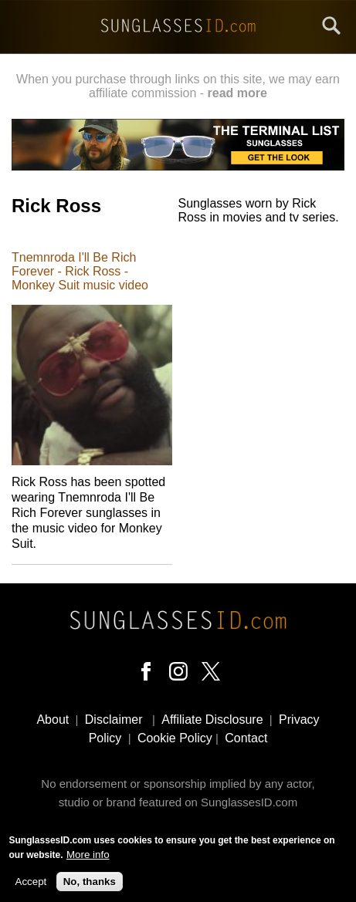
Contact (246, 738)
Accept (31, 886)
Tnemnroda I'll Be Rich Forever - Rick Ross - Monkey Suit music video (80, 271)
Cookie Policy (174, 738)
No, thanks (89, 886)
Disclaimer (114, 719)
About (52, 719)
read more (237, 93)
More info (88, 859)
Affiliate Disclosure (212, 719)
